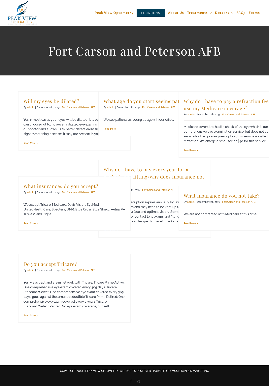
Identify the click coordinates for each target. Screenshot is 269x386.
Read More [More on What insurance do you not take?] (190, 223)
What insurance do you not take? (222, 195)
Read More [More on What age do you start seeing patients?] (110, 128)
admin (30, 107)
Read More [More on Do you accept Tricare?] (29, 315)
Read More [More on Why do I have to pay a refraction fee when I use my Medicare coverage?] (190, 150)
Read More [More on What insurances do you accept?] (29, 223)
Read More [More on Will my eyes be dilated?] (29, 143)
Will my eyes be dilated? (51, 101)
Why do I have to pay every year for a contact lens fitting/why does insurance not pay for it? (154, 176)
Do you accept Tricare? (50, 264)
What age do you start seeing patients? (149, 101)
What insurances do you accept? (60, 186)
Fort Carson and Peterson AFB (78, 107)
